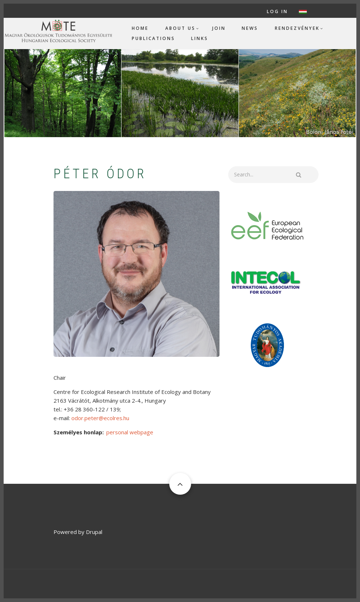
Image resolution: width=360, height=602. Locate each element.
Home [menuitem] (140, 28)
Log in (277, 11)
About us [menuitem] (180, 28)
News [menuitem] (250, 28)
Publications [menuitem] (153, 38)
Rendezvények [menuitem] (297, 28)
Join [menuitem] (219, 28)
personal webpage (129, 432)
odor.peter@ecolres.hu (100, 418)
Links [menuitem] (199, 38)
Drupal (94, 531)
